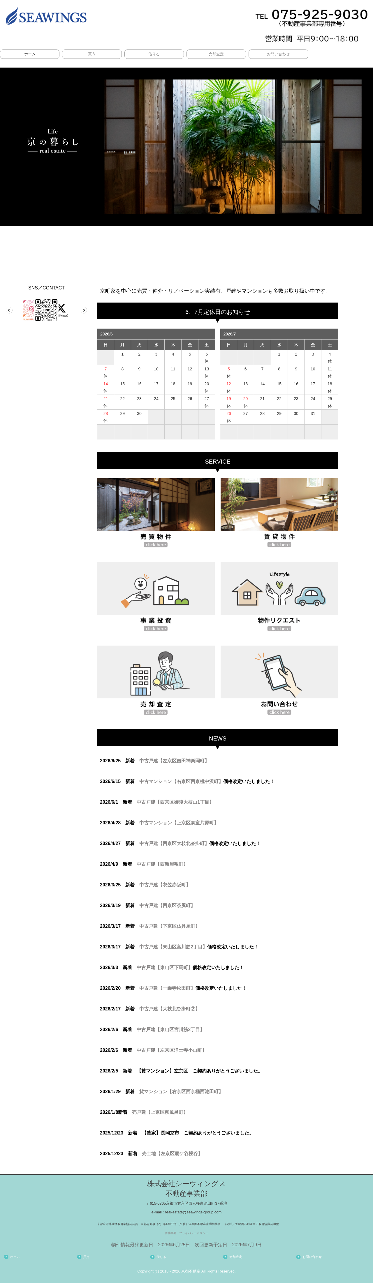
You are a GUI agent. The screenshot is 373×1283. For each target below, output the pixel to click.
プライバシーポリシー (193, 1233)
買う (92, 54)
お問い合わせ (278, 54)
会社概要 (170, 1233)
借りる (154, 54)
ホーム (30, 54)
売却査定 (216, 54)
